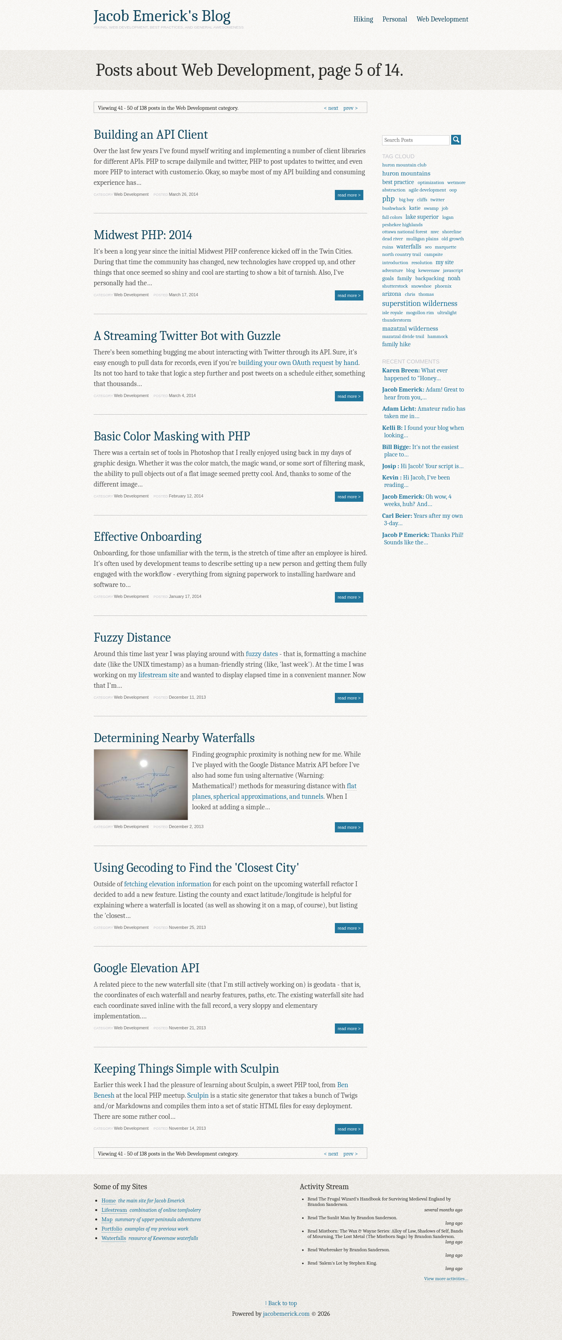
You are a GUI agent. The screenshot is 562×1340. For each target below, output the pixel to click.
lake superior (422, 216)
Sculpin (198, 1095)
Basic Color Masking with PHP (172, 436)
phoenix (443, 286)
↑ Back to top (281, 1303)
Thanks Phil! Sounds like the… (423, 538)
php (388, 198)
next (333, 108)
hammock (437, 336)
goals (388, 278)
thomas (426, 294)
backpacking (429, 278)
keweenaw (429, 270)
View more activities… (446, 1278)
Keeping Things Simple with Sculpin (186, 1068)
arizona (391, 293)
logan (448, 217)
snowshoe (421, 286)
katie (414, 208)
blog (410, 270)
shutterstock (395, 286)
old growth (453, 239)
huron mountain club (404, 165)
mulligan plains (422, 239)
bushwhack (394, 208)
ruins (387, 247)
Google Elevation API (146, 968)
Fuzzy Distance (132, 637)
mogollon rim (420, 312)
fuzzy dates (262, 654)
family (404, 278)
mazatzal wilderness (410, 328)
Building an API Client (151, 134)
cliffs (422, 199)
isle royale (392, 312)
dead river (392, 239)
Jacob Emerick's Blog (162, 16)
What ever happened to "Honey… (415, 374)
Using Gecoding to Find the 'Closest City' (196, 868)
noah (454, 278)
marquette (445, 247)
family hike (396, 344)
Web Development (442, 19)
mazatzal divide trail (403, 336)
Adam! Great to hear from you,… (423, 393)
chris (410, 294)
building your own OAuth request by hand (298, 363)
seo (428, 247)
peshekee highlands (402, 224)
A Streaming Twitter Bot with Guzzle (187, 336)
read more (347, 195)
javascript (453, 270)
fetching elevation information (167, 884)
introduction (395, 262)
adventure (392, 270)
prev (348, 108)
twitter (437, 199)
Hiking (363, 19)
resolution (421, 262)
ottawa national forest (404, 231)
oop (453, 190)
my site (445, 262)
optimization (431, 182)
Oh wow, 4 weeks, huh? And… (417, 500)
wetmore (456, 182)
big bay (406, 199)
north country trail (401, 254)
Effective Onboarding (147, 537)
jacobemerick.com (286, 1313)
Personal (394, 19)
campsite (433, 254)
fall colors (392, 217)
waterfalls (409, 246)
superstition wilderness (419, 303)
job (445, 208)
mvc (434, 231)
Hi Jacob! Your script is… (423, 466)
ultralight (447, 312)
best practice (398, 182)
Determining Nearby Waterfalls (174, 738)
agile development (427, 190)
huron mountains (406, 173)
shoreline (451, 231)
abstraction (393, 190)
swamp (431, 208)
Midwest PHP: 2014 (143, 235)
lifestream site (159, 675)
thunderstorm (396, 320)
